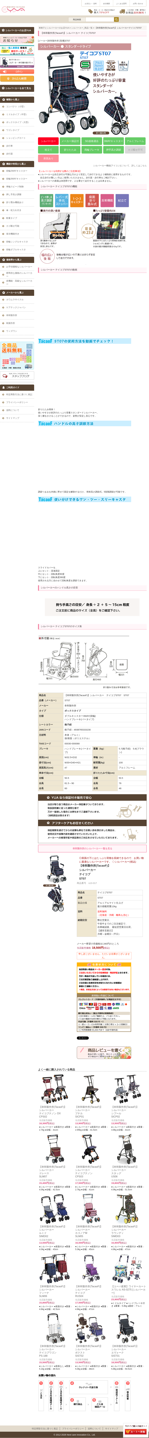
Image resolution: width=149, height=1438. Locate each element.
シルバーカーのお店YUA (18, 30)
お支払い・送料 (91, 3)
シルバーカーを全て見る (18, 88)
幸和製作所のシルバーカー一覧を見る (92, 848)
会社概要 (106, 3)
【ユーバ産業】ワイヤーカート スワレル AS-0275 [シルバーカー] (128, 1289)
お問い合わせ (138, 3)
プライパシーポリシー (73, 1428)
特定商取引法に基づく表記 (45, 1428)
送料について (94, 1428)
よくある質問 (121, 3)
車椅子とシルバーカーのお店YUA (54, 28)
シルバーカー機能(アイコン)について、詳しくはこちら (120, 165)
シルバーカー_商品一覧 (82, 28)
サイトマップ (111, 1428)
